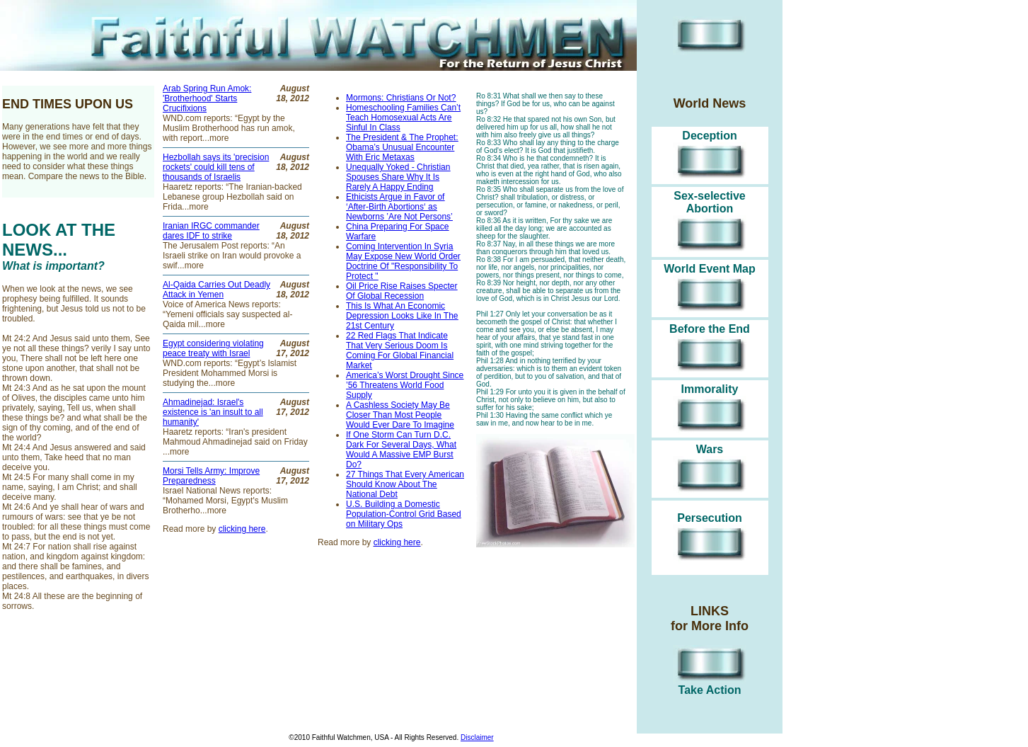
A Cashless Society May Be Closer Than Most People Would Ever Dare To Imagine (400, 415)
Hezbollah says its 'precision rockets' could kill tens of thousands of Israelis (216, 167)
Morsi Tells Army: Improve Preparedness (211, 476)
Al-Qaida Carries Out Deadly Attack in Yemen (216, 290)
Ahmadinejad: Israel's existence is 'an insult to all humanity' (213, 412)
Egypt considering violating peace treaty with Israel (213, 348)
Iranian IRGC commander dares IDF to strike (211, 231)
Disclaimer (477, 737)
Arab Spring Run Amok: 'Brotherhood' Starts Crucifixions (207, 98)
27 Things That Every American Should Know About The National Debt (405, 484)
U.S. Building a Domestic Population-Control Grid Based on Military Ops (403, 514)
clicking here (397, 542)
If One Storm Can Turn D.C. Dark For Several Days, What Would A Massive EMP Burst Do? (401, 449)
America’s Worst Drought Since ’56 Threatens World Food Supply (404, 385)
